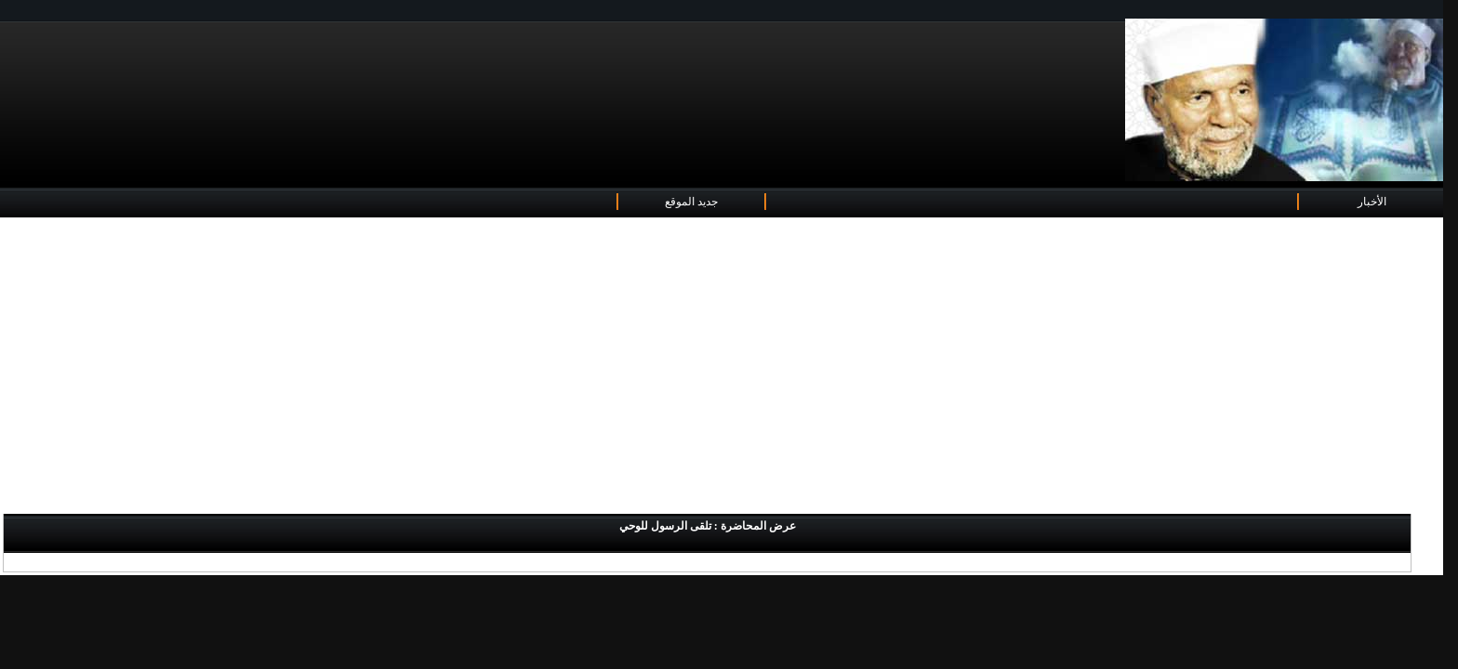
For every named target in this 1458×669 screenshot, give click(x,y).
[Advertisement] (721, 367)
